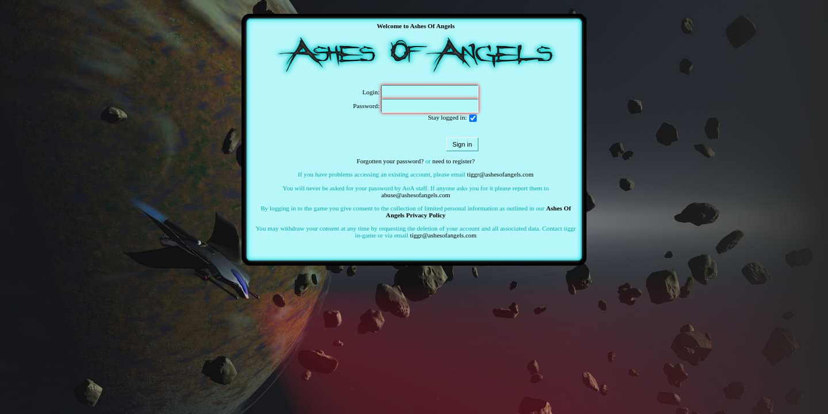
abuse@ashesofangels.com (415, 194)
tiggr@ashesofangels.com (500, 174)
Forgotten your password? (390, 161)
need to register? (453, 161)
